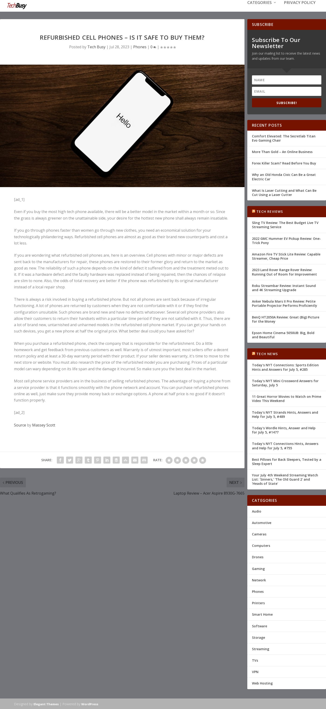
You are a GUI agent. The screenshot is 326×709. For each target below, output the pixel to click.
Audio (256, 511)
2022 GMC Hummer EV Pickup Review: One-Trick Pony (286, 240)
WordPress (89, 704)
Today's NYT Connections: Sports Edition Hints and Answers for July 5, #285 (285, 366)
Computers (261, 545)
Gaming (258, 568)
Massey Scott (43, 424)
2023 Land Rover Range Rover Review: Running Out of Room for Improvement (284, 271)
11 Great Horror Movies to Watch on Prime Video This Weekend (286, 398)
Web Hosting (262, 683)
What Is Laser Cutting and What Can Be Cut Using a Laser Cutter (284, 192)
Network (259, 579)
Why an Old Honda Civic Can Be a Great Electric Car (284, 176)
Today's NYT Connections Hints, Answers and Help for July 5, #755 (285, 445)
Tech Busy (96, 46)
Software (259, 625)
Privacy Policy (300, 9)
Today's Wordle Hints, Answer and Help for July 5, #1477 (284, 429)
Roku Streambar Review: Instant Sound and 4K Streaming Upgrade (284, 287)
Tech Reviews (269, 211)
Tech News (267, 353)
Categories (259, 9)
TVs (255, 660)
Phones (139, 46)
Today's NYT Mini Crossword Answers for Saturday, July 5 (285, 382)
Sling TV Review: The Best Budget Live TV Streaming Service (285, 224)
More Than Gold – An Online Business (282, 151)
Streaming (260, 648)
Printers (258, 602)
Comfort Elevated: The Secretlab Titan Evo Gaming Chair (284, 137)
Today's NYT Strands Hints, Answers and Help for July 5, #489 (285, 414)
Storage (258, 637)
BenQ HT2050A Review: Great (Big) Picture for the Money (285, 318)
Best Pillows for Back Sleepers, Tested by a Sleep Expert (286, 461)
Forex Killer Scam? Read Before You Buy (284, 163)
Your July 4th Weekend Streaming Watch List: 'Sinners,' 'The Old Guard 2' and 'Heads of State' (285, 478)
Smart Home (262, 614)
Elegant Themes (46, 704)
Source (20, 424)
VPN (255, 671)
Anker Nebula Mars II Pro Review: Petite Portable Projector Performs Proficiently (284, 303)
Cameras (259, 533)
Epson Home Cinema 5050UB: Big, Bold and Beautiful (283, 334)
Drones (257, 556)
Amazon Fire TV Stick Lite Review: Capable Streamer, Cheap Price (286, 255)
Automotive (261, 522)
